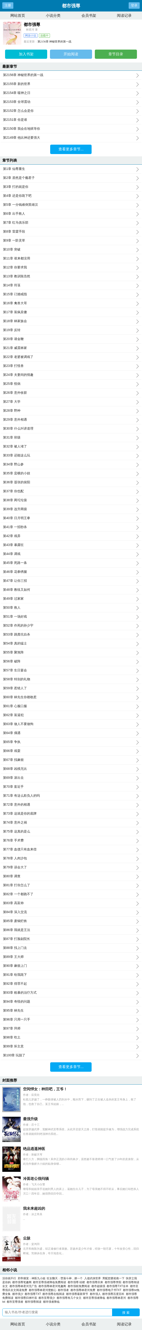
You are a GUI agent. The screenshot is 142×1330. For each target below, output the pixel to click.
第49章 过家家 (71, 599)
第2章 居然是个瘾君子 (71, 178)
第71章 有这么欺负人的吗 (71, 796)
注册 (8, 5)
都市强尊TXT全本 (118, 1286)
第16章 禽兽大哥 (71, 303)
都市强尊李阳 (114, 1282)
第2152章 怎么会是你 (71, 111)
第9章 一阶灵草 (71, 241)
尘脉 (26, 1238)
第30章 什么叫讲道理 (71, 429)
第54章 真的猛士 (71, 643)
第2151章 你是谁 (71, 120)
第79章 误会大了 (71, 867)
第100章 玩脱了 (71, 1055)
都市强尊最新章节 (78, 1294)
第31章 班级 (71, 438)
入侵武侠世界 (92, 1278)
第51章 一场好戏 (71, 617)
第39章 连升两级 (71, 509)
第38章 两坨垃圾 (71, 500)
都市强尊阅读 (34, 1301)
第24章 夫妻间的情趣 (71, 375)
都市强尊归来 (96, 1282)
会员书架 (88, 15)
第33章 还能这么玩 (71, 455)
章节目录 (115, 54)
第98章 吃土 (71, 1037)
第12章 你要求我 (71, 267)
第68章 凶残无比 (71, 769)
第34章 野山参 (71, 464)
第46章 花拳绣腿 (71, 572)
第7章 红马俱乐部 (71, 223)
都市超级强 (99, 1286)
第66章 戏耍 (71, 751)
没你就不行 (9, 1278)
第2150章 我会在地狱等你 (71, 129)
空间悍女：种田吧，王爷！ (45, 1089)
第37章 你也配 (71, 491)
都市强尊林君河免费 (83, 1290)
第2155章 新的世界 (71, 84)
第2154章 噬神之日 (71, 93)
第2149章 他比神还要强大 (71, 138)
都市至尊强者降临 (95, 1297)
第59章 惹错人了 (71, 688)
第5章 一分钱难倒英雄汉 (71, 205)
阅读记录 (124, 15)
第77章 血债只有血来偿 (71, 849)
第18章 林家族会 (71, 321)
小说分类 (53, 15)
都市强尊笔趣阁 (22, 1282)
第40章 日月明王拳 (71, 518)
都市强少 (18, 1294)
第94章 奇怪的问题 (71, 1002)
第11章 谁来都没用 (71, 258)
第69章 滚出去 (71, 778)
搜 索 (126, 1312)
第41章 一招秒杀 (71, 527)
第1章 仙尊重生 (71, 169)
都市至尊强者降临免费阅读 (50, 1282)
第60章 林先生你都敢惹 (71, 697)
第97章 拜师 (71, 1028)
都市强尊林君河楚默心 (43, 1290)
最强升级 (30, 1119)
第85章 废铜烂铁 (71, 921)
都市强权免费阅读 (79, 1286)
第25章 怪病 (71, 384)
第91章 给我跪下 (71, 975)
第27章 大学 (71, 402)
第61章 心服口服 (71, 706)
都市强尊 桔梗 (77, 1282)
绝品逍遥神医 (34, 1149)
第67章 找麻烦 (71, 760)
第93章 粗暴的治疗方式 (71, 993)
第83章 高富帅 (71, 903)
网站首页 (17, 15)
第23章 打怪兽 (71, 366)
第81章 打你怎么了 (71, 885)
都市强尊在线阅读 (54, 1294)
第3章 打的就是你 (71, 187)
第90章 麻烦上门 (71, 966)
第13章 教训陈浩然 (71, 276)
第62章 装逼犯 (71, 715)
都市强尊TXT (33, 1294)
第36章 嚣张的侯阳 (71, 482)
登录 (134, 5)
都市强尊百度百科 (114, 1294)
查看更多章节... (71, 149)
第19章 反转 (71, 330)
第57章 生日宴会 (71, 670)
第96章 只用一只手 (71, 1020)
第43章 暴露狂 (71, 545)
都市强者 (64, 1290)
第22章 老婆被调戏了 (71, 357)
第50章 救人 (71, 608)
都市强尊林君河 (117, 1297)
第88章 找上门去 (71, 948)
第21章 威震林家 (71, 348)
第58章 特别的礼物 (71, 679)
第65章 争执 (71, 742)
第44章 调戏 (71, 554)
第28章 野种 (71, 411)
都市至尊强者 (16, 1301)
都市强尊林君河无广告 (24, 1286)
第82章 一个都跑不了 (71, 894)
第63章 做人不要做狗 (71, 724)
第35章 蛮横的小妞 (71, 473)
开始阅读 (71, 54)
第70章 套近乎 (71, 787)
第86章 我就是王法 (71, 930)
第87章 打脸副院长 (71, 939)
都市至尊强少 (47, 1297)
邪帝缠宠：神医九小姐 (31, 1278)
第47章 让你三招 (71, 581)
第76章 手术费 (71, 840)
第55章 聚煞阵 (71, 652)
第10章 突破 (71, 249)
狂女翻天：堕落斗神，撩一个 (65, 1278)
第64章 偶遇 (71, 733)
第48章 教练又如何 (71, 590)
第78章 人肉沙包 (71, 858)
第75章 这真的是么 (71, 831)
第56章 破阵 (71, 661)
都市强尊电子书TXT (110, 1290)
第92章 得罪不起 (71, 984)
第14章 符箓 (71, 285)
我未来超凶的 (34, 1208)
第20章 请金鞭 (71, 339)
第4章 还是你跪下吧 (71, 196)
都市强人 (96, 1294)
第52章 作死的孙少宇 (71, 626)
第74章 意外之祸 (71, 823)
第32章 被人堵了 (71, 446)
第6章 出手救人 (71, 214)
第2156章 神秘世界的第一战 (54, 41)
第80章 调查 (71, 876)
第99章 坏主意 (71, 1046)
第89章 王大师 (71, 957)
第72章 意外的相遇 (71, 805)
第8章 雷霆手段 (71, 232)
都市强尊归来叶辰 (27, 1297)
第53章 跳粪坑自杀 (71, 635)
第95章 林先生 (71, 1011)
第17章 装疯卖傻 (71, 312)
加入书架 (26, 54)
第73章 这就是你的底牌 (71, 814)
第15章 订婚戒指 (71, 294)
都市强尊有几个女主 (70, 1297)
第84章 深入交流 (71, 912)
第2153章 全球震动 (71, 102)
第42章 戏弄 (71, 536)
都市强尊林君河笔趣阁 (53, 1286)
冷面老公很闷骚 (36, 1179)
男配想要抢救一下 (113, 1278)
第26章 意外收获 (71, 393)
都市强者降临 (52, 1301)
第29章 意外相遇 (71, 420)
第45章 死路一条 (71, 563)
